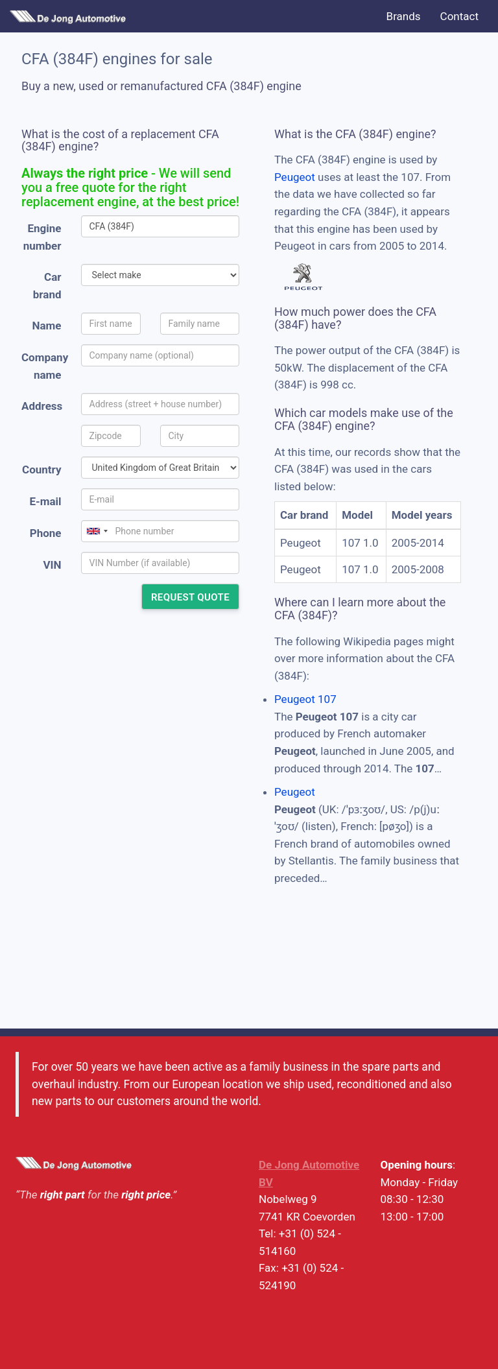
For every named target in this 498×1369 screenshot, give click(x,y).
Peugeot (294, 177)
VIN (52, 564)
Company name (44, 366)
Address (41, 405)
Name (47, 325)
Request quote (190, 597)
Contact (459, 16)
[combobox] (97, 531)
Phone (46, 533)
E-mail (45, 501)
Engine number (42, 237)
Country (41, 469)
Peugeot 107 (305, 699)
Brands (403, 16)
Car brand (47, 285)
